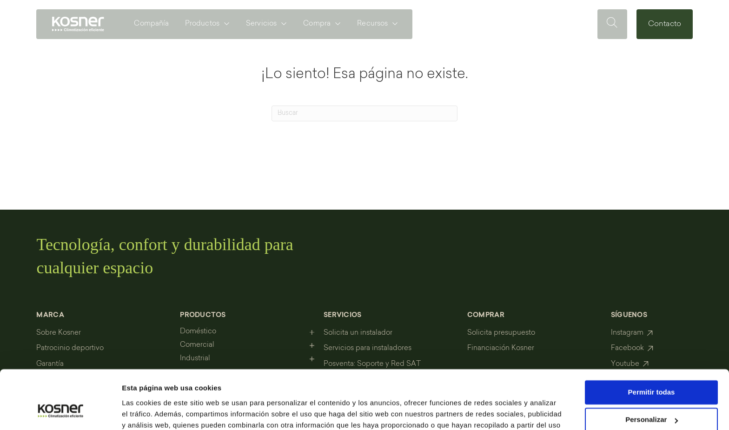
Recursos (372, 23)
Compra (317, 23)
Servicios (261, 23)
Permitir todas (651, 342)
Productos (202, 23)
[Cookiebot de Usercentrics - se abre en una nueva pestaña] (60, 412)
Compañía (151, 23)
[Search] (364, 113)
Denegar (651, 397)
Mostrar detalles (149, 412)
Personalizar (651, 369)
